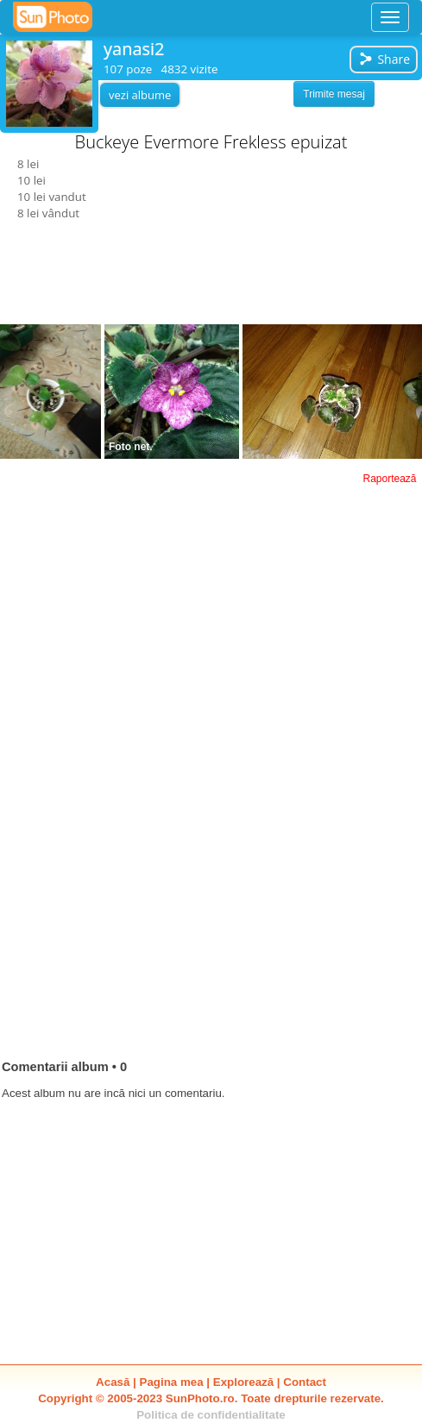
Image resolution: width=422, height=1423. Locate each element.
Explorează (243, 1382)
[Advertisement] (211, 575)
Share (384, 59)
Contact (304, 1382)
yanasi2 (134, 48)
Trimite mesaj (334, 94)
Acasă (112, 1382)
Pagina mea (172, 1382)
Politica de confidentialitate (211, 1414)
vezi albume (140, 95)
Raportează (389, 479)
